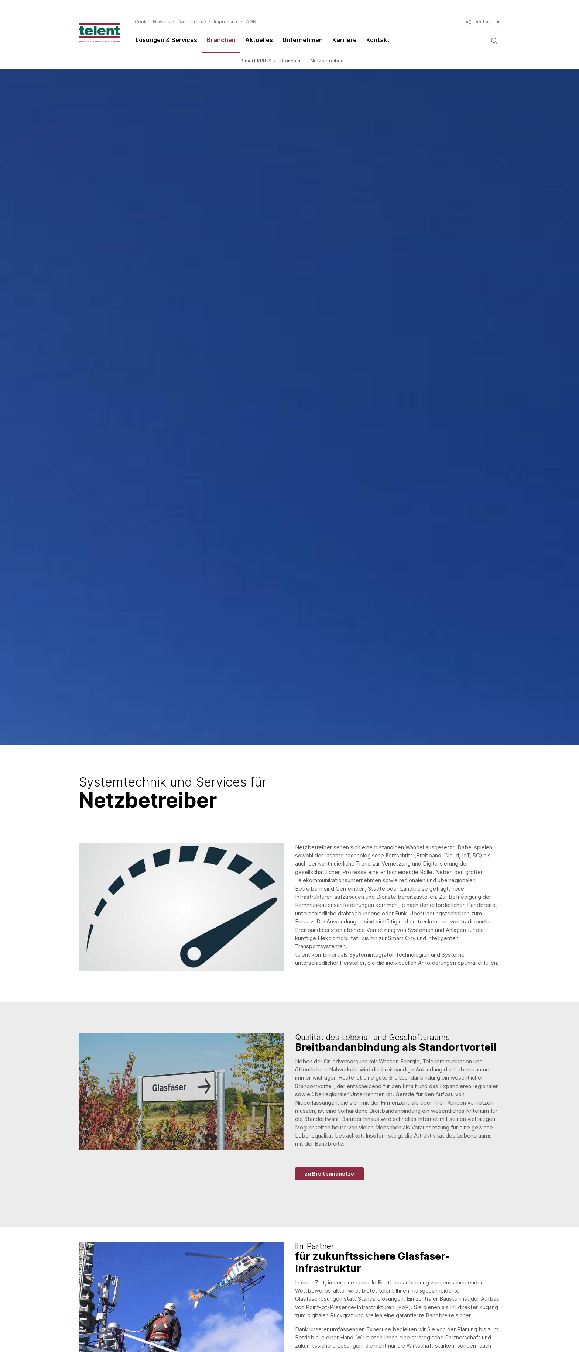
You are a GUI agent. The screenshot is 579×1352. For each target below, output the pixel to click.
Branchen (221, 40)
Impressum (226, 21)
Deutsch (483, 21)
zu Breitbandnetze (329, 1174)
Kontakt (378, 40)
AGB (251, 21)
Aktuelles (259, 40)
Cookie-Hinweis (152, 21)
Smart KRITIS (256, 60)
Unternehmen (302, 40)
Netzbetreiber (327, 60)
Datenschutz (192, 21)
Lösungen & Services (166, 40)
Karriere (344, 40)
